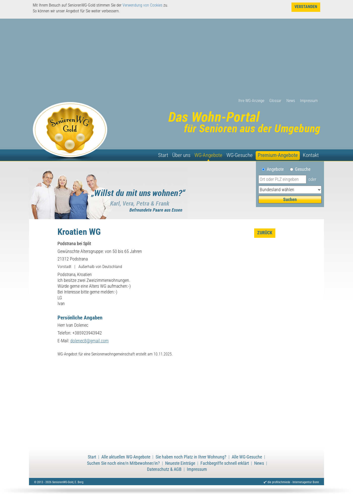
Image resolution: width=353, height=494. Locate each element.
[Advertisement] (176, 60)
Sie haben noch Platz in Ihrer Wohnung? (191, 456)
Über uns (181, 155)
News (290, 100)
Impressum (309, 100)
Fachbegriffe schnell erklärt (224, 463)
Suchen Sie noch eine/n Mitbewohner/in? (123, 463)
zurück (264, 232)
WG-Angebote (208, 155)
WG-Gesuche (239, 155)
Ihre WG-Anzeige (251, 100)
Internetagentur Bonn (305, 482)
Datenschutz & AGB (164, 469)
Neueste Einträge (180, 463)
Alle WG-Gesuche (247, 456)
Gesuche (302, 169)
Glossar (275, 100)
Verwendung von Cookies (142, 5)
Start (163, 155)
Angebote (277, 169)
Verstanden (306, 6)
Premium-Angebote (278, 155)
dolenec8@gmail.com (89, 340)
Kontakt (311, 155)
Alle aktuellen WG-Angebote (125, 456)
